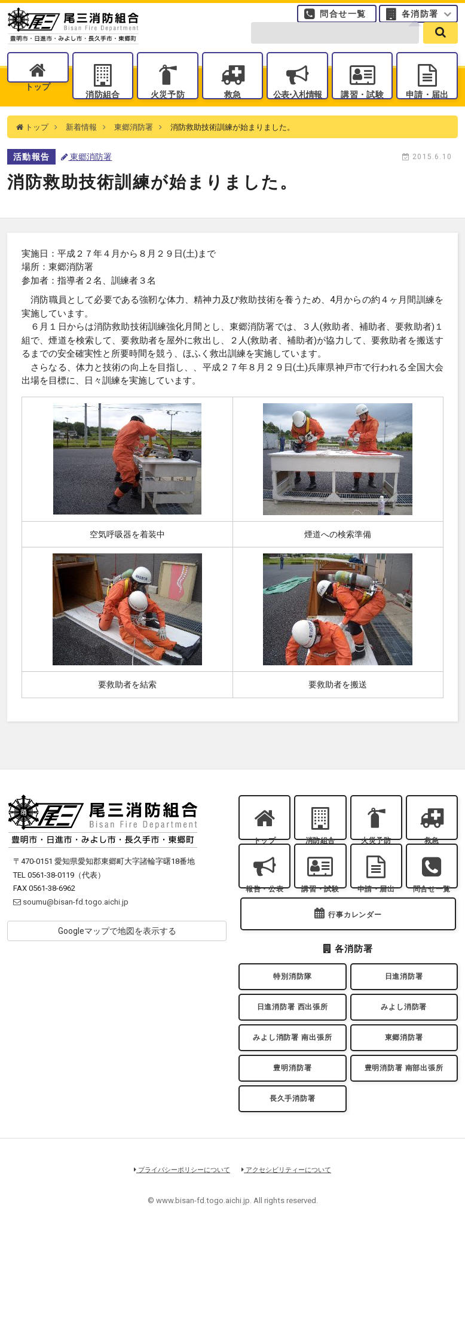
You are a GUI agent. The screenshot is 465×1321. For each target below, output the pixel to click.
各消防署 (420, 20)
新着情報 (81, 149)
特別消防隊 (292, 1032)
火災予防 (167, 109)
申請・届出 (427, 109)
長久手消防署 (292, 1178)
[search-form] (335, 48)
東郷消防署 (133, 149)
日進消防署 (404, 1032)
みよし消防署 (404, 1069)
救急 (232, 109)
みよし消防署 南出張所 (292, 1105)
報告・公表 (264, 926)
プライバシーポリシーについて (178, 1253)
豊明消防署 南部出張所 (404, 1142)
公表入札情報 (297, 109)
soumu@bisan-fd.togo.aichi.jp (71, 924)
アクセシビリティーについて (290, 1253)
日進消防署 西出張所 (293, 1069)
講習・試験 (362, 109)
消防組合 (103, 109)
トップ (38, 109)
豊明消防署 (292, 1142)
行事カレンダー (355, 966)
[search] (440, 48)
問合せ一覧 (343, 20)
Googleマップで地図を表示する (117, 953)
